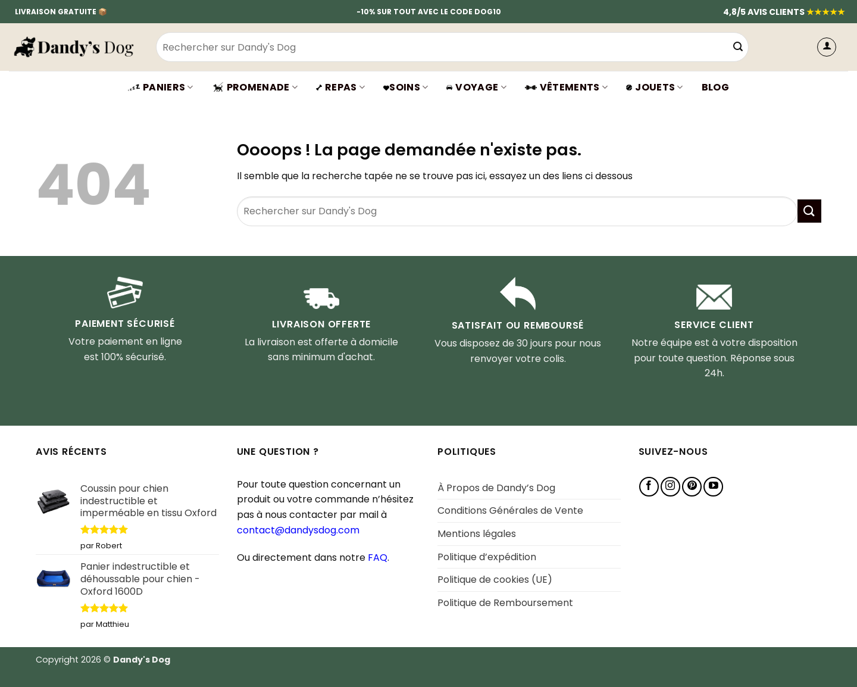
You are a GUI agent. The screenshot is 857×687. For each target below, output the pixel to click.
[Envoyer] (738, 47)
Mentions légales (476, 534)
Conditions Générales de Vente (510, 510)
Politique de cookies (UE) (494, 579)
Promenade (255, 87)
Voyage (476, 87)
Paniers (160, 87)
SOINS (405, 87)
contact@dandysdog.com (298, 530)
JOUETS (654, 87)
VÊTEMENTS (566, 87)
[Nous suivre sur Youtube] (713, 486)
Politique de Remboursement (505, 603)
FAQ (377, 557)
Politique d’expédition (486, 557)
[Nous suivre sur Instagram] (670, 486)
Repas (340, 87)
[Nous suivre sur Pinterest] (692, 486)
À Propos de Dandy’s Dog (496, 488)
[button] (826, 47)
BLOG (715, 87)
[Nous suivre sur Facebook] (649, 486)
